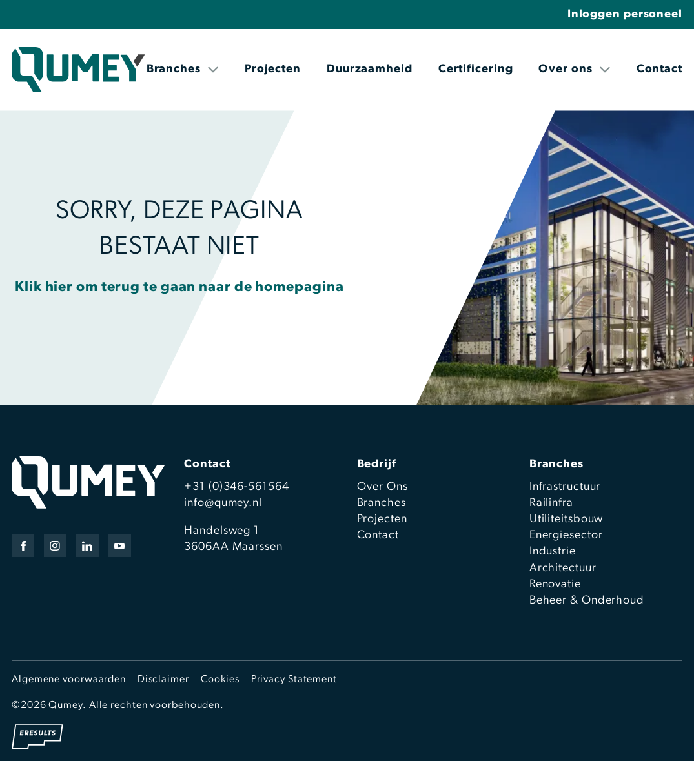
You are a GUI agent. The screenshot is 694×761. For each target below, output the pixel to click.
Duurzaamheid (370, 69)
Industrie (552, 551)
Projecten (273, 69)
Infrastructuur (565, 487)
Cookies (220, 680)
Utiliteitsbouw (566, 519)
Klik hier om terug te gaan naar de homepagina (179, 287)
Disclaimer (163, 680)
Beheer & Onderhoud (586, 600)
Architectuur (563, 568)
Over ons (574, 69)
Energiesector (566, 535)
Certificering (475, 69)
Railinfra (551, 503)
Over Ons (382, 487)
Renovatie (555, 584)
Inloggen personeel (624, 14)
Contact (659, 69)
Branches (183, 69)
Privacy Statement (294, 680)
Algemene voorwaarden (69, 680)
